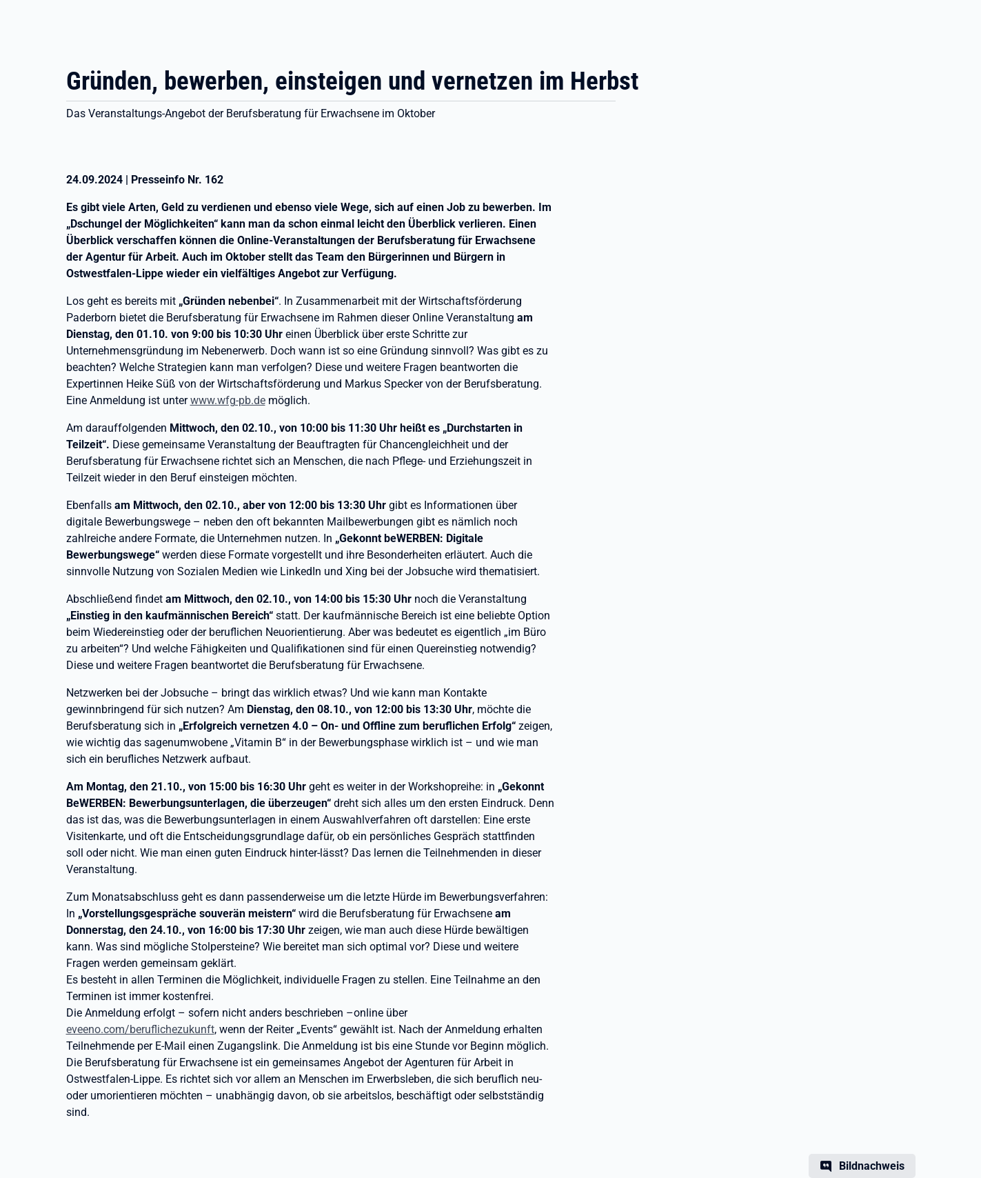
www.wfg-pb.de (227, 400)
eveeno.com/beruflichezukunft (140, 1029)
